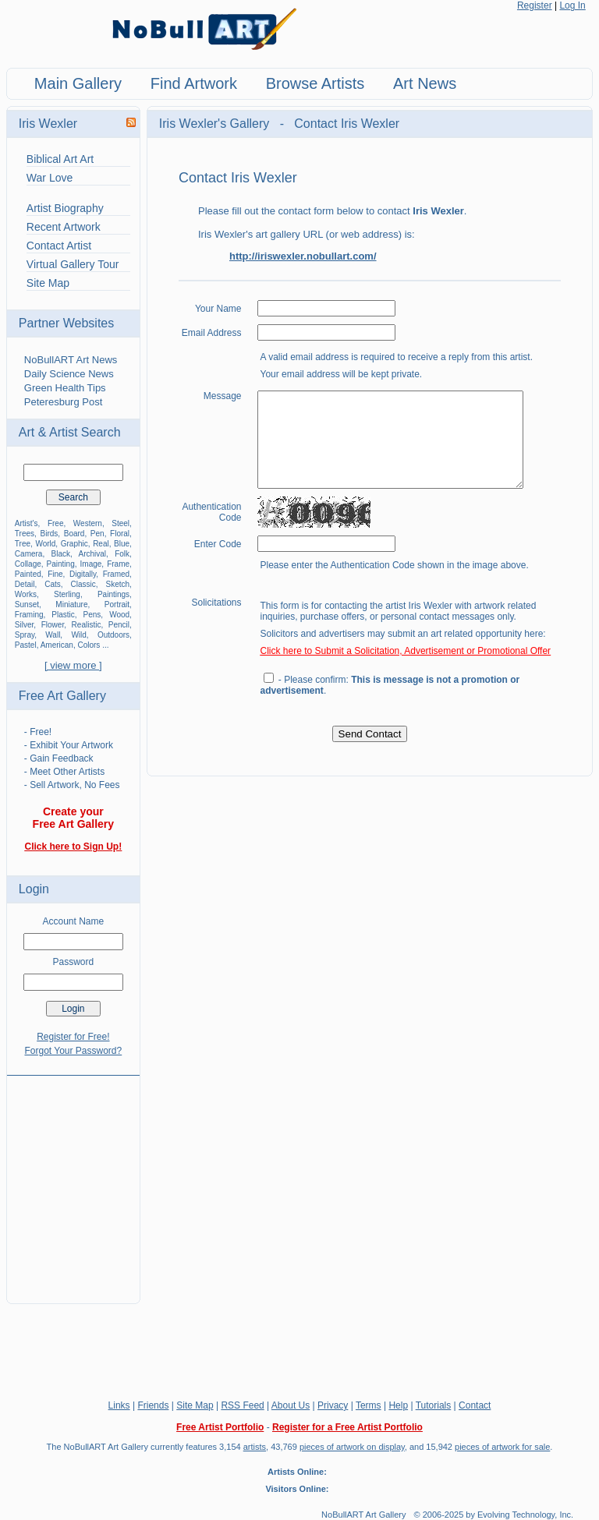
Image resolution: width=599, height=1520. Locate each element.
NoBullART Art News (70, 360)
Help (398, 1405)
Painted (28, 574)
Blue (121, 543)
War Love (50, 177)
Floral (119, 533)
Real (101, 543)
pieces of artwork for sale (502, 1446)
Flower (52, 624)
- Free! (37, 731)
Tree (22, 543)
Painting (61, 564)
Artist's (26, 523)
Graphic (74, 543)
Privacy (332, 1405)
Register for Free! (73, 1036)
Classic (82, 584)
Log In (572, 5)
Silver (24, 624)
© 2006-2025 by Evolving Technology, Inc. (494, 1514)
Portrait (117, 604)
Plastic (62, 614)
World (45, 543)
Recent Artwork (64, 227)
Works (26, 594)
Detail (25, 584)
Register (534, 5)
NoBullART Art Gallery (363, 1514)
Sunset (27, 604)
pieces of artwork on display (352, 1446)
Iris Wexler (48, 123)
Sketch (117, 584)
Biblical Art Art (60, 159)
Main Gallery (78, 83)
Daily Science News (69, 374)
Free (56, 523)
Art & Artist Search (70, 432)
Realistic (86, 624)
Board (74, 533)
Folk (122, 554)
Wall (52, 635)
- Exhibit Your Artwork (68, 745)
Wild (78, 635)
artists (254, 1446)
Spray (24, 635)
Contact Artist (59, 245)
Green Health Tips (65, 388)
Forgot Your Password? (73, 1050)
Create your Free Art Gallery (74, 817)
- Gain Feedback (59, 758)
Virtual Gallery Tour (73, 264)
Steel (120, 523)
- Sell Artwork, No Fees (72, 784)
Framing (29, 614)
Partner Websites (66, 323)
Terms (368, 1405)
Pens (92, 614)
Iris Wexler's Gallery (216, 123)
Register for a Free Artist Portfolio (347, 1427)
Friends (152, 1405)
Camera (29, 554)
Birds (49, 533)
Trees (24, 533)
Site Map (48, 283)
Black (60, 554)
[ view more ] (73, 665)
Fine (55, 574)
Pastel (26, 645)
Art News (424, 83)
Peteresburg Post (63, 402)
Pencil (118, 624)
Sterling (67, 594)
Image (91, 564)
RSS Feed (242, 1405)
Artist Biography (65, 208)
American (57, 645)
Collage (28, 564)
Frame (118, 564)
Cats (52, 584)
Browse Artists (315, 83)
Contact (475, 1405)
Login (34, 889)
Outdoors (113, 635)
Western (87, 523)
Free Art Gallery (62, 695)
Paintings (113, 594)
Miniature (71, 604)
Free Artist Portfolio (220, 1427)
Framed (116, 574)
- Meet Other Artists (64, 771)
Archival (92, 554)
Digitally (82, 574)
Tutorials (434, 1405)
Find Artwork (194, 83)
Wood (119, 614)
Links (119, 1405)
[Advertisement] (73, 1180)
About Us (290, 1405)
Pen (97, 533)
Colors (88, 645)
